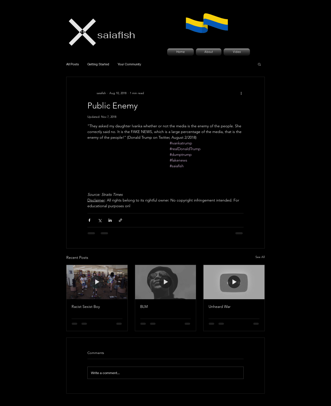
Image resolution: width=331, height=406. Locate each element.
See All (260, 257)
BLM (144, 306)
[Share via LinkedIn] (110, 220)
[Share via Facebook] (89, 220)
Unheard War (220, 306)
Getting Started (98, 64)
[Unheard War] (234, 282)
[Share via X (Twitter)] (100, 220)
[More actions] (241, 93)
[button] (259, 64)
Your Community (129, 64)
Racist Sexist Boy (86, 306)
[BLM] (165, 282)
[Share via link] (120, 220)
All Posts (72, 64)
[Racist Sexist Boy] (97, 282)
